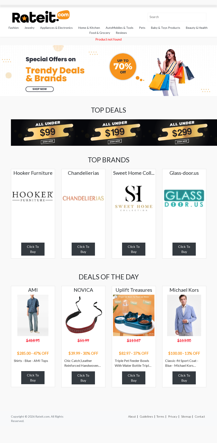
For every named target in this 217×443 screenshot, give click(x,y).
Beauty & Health (197, 27)
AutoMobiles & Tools (119, 27)
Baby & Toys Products (165, 27)
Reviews (121, 32)
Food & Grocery (99, 32)
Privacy (172, 416)
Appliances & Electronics (56, 27)
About (132, 416)
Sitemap (186, 416)
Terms (160, 416)
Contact (200, 416)
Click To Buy (33, 249)
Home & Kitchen (89, 27)
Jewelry (29, 27)
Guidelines (146, 416)
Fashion (14, 27)
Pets (142, 27)
